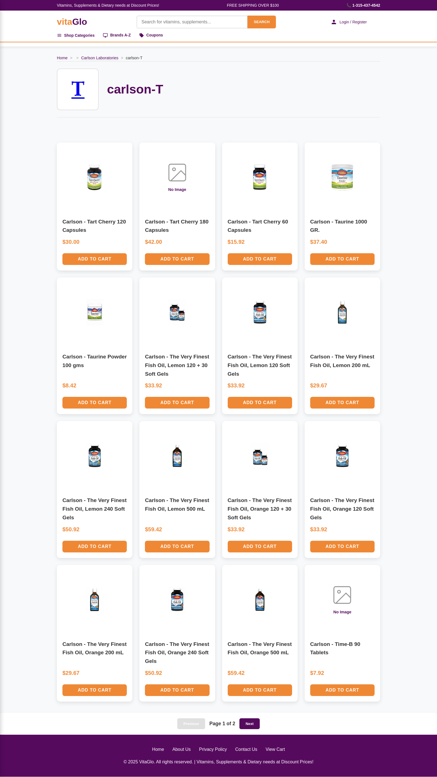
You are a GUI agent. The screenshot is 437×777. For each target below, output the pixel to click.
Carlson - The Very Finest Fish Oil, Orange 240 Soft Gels (177, 652)
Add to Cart (94, 259)
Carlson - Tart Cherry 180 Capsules (176, 226)
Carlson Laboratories (99, 58)
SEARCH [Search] (261, 22)
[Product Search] (191, 22)
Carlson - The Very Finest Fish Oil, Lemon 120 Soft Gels (260, 365)
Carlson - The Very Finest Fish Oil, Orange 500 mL (260, 648)
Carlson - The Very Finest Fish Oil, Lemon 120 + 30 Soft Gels (177, 365)
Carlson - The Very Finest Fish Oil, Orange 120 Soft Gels (342, 509)
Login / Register (348, 22)
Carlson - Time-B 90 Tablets (335, 648)
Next (250, 724)
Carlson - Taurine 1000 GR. (338, 226)
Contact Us (246, 749)
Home (62, 58)
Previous (191, 724)
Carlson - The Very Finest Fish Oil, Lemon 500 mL (177, 505)
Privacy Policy (213, 749)
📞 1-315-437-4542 (363, 5)
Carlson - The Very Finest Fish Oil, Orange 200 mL (94, 648)
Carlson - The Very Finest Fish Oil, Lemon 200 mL (342, 361)
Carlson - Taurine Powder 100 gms (94, 361)
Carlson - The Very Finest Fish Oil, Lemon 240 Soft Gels (94, 509)
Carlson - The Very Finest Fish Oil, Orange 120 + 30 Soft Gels (260, 509)
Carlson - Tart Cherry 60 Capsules (258, 226)
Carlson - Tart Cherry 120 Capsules (94, 226)
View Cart (275, 749)
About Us (182, 749)
